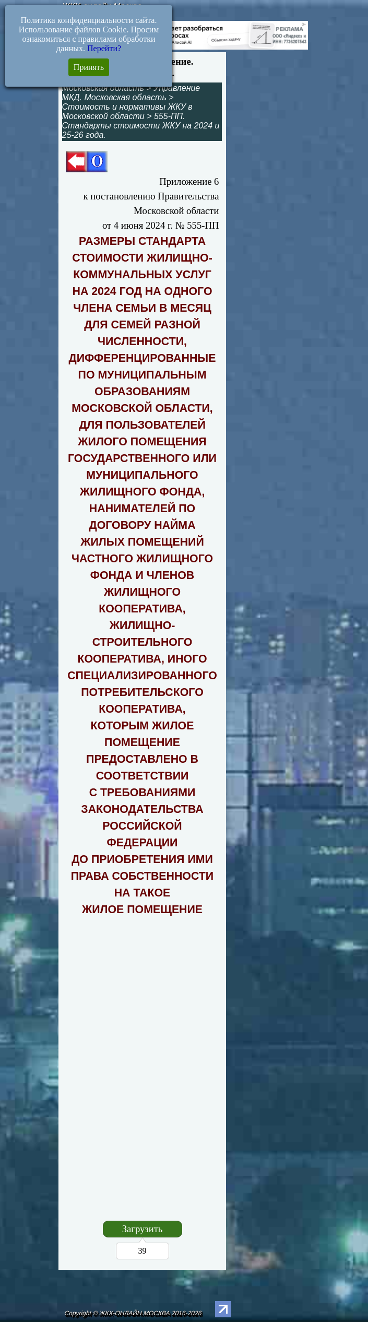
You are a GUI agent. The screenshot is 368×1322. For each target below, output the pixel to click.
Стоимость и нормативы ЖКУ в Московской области (127, 111)
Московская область (103, 88)
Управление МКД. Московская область (131, 93)
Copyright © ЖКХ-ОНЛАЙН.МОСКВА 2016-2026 (133, 1313)
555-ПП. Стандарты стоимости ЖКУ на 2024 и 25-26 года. (141, 125)
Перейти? (104, 48)
